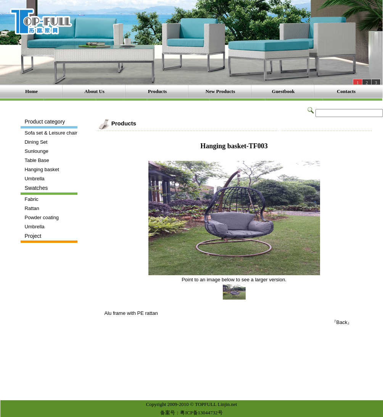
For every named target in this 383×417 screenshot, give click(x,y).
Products (157, 91)
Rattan (31, 208)
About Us (94, 91)
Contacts (346, 91)
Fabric (31, 199)
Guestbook (283, 91)
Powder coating (41, 217)
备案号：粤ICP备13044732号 (191, 412)
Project (32, 236)
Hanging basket (41, 169)
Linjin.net (227, 404)
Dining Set (35, 142)
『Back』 (342, 322)
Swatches (36, 188)
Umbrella (34, 178)
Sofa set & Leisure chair (50, 133)
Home (31, 91)
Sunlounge (36, 151)
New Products (220, 91)
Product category (44, 122)
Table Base (36, 160)
